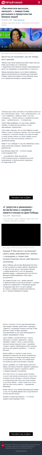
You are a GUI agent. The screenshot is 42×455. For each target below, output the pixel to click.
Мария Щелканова (19, 20)
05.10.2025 (4, 20)
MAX (15, 153)
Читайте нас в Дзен (21, 197)
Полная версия (21, 451)
